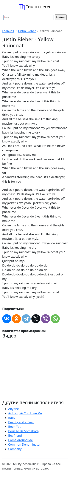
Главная (8, 31)
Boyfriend (15, 436)
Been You (14, 427)
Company (15, 449)
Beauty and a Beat (21, 422)
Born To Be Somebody (23, 431)
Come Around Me (20, 440)
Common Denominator (24, 444)
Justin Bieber (27, 31)
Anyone (13, 409)
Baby (11, 418)
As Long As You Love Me (25, 413)
